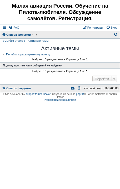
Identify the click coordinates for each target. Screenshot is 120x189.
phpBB (80, 94)
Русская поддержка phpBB (60, 99)
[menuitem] (14, 27)
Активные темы (38, 40)
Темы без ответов (13, 40)
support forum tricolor (38, 94)
